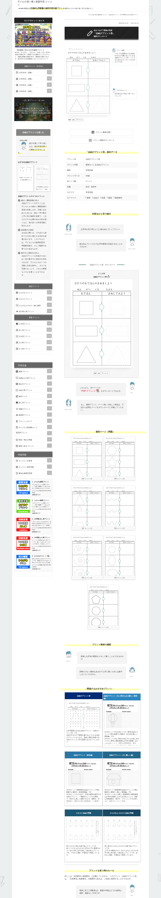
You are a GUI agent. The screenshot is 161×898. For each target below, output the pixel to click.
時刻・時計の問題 (34, 439)
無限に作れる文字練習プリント (33, 39)
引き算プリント (34, 336)
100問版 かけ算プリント (42, 537)
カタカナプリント (34, 298)
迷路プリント (34, 371)
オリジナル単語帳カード (34, 427)
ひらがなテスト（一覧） (42, 556)
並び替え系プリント (34, 311)
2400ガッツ (36, 532)
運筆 (87, 198)
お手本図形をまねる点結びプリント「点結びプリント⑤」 (135, 14)
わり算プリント (34, 348)
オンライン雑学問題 (34, 467)
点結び (95, 198)
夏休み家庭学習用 (34, 473)
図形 (109, 198)
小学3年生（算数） (34, 85)
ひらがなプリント (34, 292)
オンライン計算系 (34, 460)
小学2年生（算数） (34, 78)
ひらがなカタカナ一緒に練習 (34, 305)
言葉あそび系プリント (34, 377)
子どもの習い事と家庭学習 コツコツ (97, 14)
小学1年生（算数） (34, 72)
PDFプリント (90, 391)
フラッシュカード (34, 421)
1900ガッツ (36, 513)
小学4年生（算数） (34, 91)
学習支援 (89, 170)
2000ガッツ (36, 495)
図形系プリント (34, 414)
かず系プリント (34, 323)
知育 (102, 198)
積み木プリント (34, 383)
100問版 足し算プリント (42, 519)
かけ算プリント (34, 342)
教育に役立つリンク (34, 445)
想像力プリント (34, 408)
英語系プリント (34, 433)
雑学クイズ (34, 396)
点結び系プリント (113, 14)
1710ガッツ (36, 569)
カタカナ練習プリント (41, 500)
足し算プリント (34, 330)
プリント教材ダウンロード (103, 140)
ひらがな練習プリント (41, 482)
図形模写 (117, 198)
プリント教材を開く (104, 132)
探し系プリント (34, 402)
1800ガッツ (36, 550)
